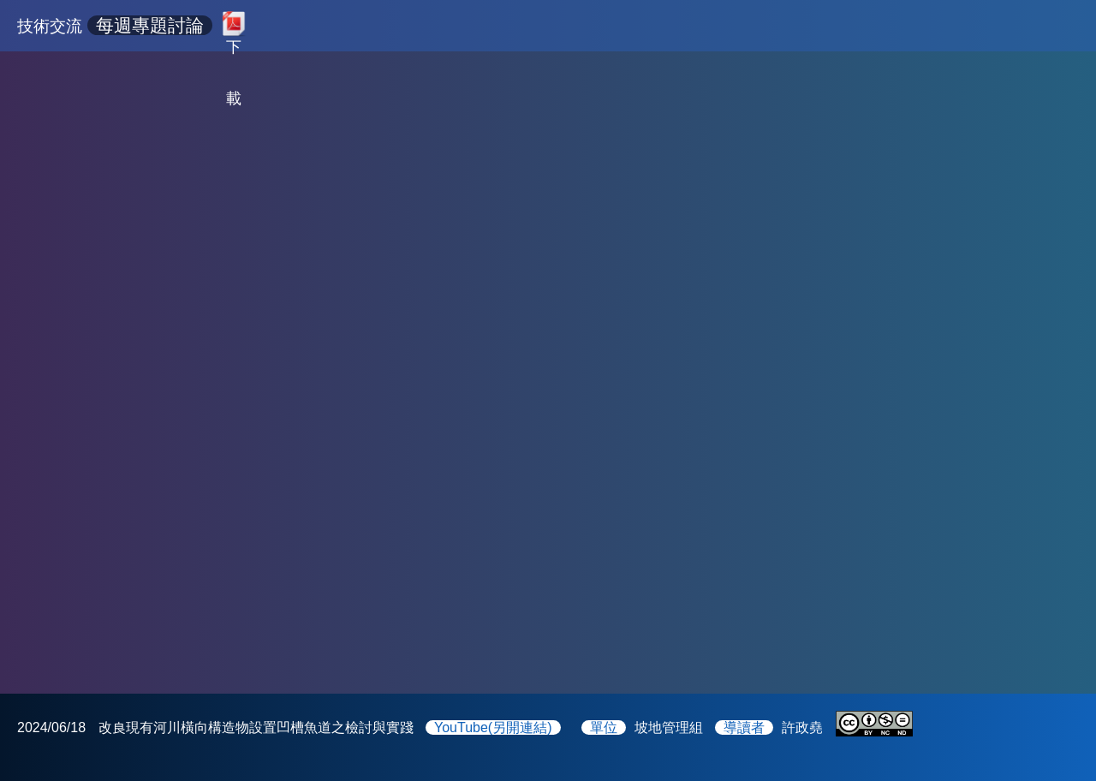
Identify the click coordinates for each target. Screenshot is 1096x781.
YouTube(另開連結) (493, 727)
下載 (233, 43)
